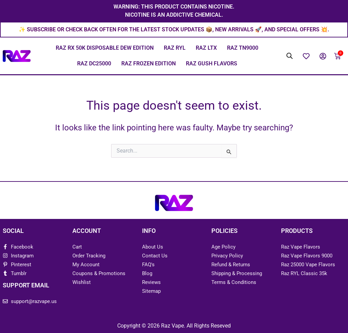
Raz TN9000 (242, 48)
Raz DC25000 (94, 64)
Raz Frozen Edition (148, 64)
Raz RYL (175, 48)
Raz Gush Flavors (211, 64)
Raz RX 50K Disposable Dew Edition (105, 48)
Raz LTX (206, 48)
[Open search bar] (289, 56)
